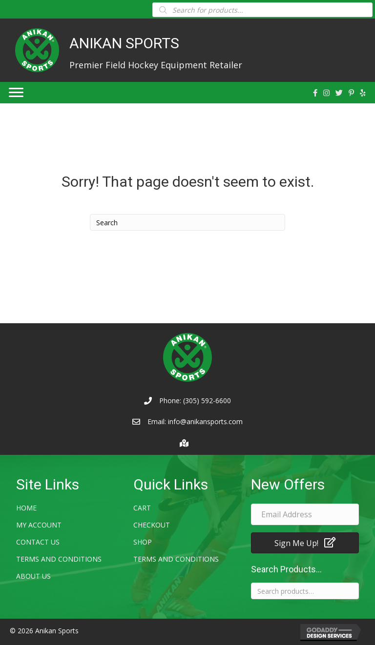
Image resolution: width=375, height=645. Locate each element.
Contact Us (38, 542)
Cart (142, 507)
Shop (142, 542)
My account (39, 524)
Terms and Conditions (59, 559)
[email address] (305, 514)
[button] (305, 542)
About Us (33, 576)
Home (26, 507)
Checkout (151, 524)
